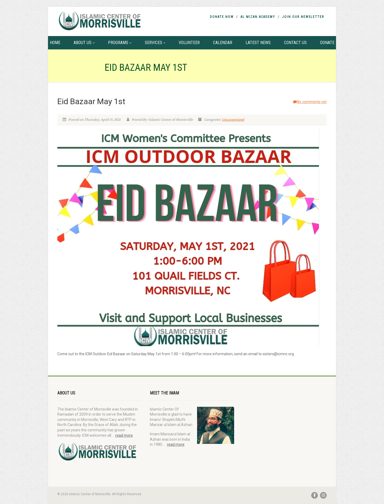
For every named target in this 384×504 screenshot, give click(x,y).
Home (55, 42)
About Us (84, 42)
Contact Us (295, 42)
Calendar (222, 42)
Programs (119, 42)
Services (155, 42)
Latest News (258, 42)
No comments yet (310, 102)
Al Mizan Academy (258, 17)
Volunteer (189, 42)
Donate (327, 42)
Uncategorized (233, 120)
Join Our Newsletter (303, 17)
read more (124, 435)
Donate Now (222, 17)
